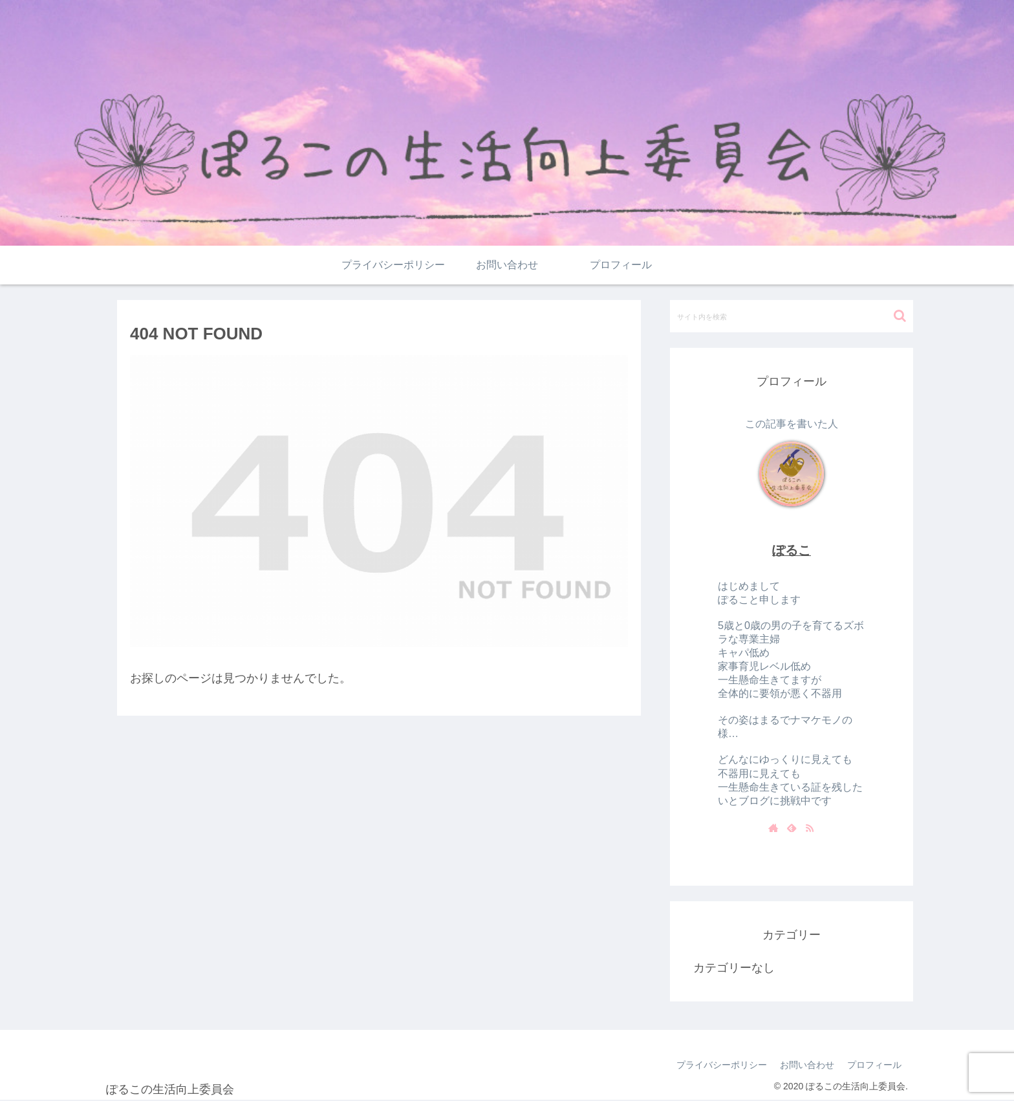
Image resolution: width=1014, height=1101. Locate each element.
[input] (791, 316)
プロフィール (874, 1065)
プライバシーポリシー (721, 1065)
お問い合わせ (807, 1065)
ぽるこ (791, 550)
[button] (900, 315)
